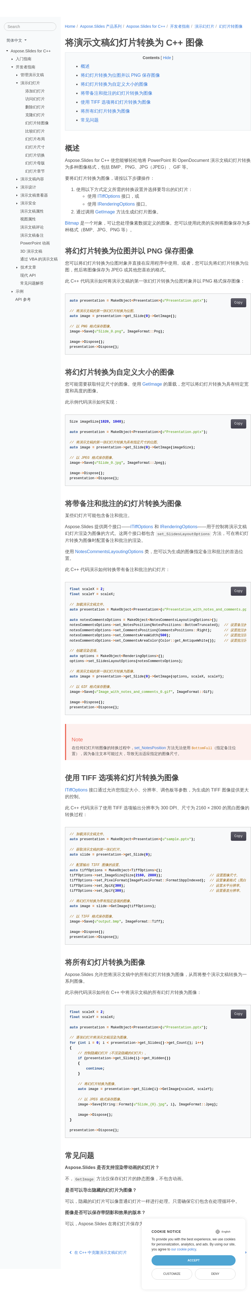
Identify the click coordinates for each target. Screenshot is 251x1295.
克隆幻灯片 (35, 115)
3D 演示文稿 (31, 251)
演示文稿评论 (32, 227)
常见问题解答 (32, 283)
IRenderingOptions (116, 210)
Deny (215, 1273)
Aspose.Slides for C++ (31, 50)
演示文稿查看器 (34, 195)
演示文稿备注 (32, 235)
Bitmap (72, 229)
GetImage (105, 217)
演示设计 (28, 187)
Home (70, 26)
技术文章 (28, 267)
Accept (193, 1260)
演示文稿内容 (32, 179)
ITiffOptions (108, 202)
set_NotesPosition (150, 760)
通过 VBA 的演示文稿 (39, 259)
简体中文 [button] (14, 40)
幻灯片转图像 (37, 123)
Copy (225, 315)
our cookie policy (183, 1249)
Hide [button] (161, 63)
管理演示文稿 (32, 75)
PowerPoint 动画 (35, 243)
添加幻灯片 (35, 90)
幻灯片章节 (35, 171)
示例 (20, 291)
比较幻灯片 (35, 131)
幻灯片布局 (35, 139)
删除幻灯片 (35, 107)
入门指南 (23, 59)
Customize (172, 1273)
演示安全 (28, 203)
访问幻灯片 (35, 99)
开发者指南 (25, 67)
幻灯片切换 (35, 155)
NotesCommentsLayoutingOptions (109, 564)
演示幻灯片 (30, 83)
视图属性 (28, 219)
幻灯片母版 (35, 163)
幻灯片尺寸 (35, 147)
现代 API (28, 275)
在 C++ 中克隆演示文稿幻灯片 (98, 1278)
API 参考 (23, 299)
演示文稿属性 (32, 211)
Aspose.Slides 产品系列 (101, 26)
